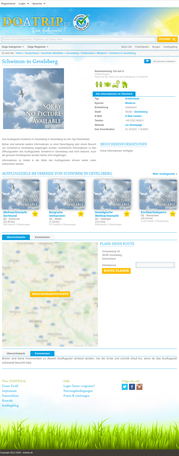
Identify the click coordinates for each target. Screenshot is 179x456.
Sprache (37, 3)
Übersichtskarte (16, 237)
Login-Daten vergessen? (79, 386)
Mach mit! (126, 46)
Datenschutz (10, 396)
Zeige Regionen (36, 46)
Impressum (9, 391)
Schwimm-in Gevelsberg (122, 53)
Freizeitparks (142, 46)
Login (22, 3)
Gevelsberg (72, 53)
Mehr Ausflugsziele (164, 173)
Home (19, 53)
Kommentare (42, 237)
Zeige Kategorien (11, 46)
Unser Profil (10, 386)
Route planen (116, 271)
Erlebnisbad (87, 53)
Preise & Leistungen (76, 396)
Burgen (156, 46)
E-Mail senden (133, 116)
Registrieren (8, 3)
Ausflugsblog (170, 46)
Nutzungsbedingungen (78, 391)
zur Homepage (133, 125)
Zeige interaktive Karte (50, 294)
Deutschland (31, 53)
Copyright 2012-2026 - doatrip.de (16, 452)
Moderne (101, 53)
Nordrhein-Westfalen (52, 53)
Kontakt (7, 400)
